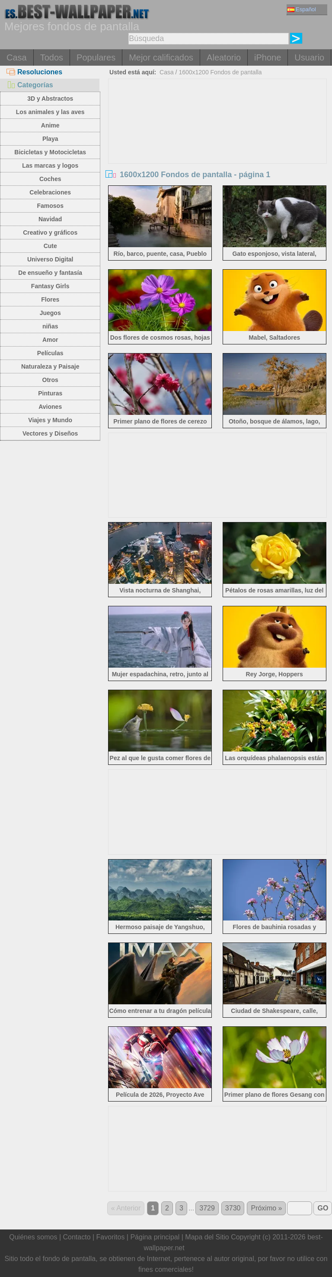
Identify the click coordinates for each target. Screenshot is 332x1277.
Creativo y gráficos (50, 232)
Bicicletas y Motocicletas (50, 152)
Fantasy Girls (50, 286)
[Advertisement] (217, 143)
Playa (50, 138)
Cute (50, 245)
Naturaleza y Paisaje (50, 366)
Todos (51, 57)
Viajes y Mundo (50, 420)
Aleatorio (224, 57)
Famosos (50, 205)
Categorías (29, 85)
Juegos (50, 312)
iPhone (267, 57)
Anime (50, 125)
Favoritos (110, 1237)
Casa (16, 57)
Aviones (50, 406)
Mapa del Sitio (207, 1237)
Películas (50, 353)
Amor (50, 339)
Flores (50, 299)
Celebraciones (50, 192)
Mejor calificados (161, 57)
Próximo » (266, 1208)
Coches (50, 178)
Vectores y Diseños (50, 433)
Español (301, 9)
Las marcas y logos (50, 165)
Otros (50, 379)
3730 (233, 1208)
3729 (207, 1208)
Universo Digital (50, 259)
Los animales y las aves (50, 111)
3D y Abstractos (50, 98)
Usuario (309, 57)
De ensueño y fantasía (50, 272)
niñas (50, 326)
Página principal (154, 1237)
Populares (96, 57)
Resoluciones (34, 72)
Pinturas (50, 393)
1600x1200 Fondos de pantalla (220, 72)
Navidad (50, 219)
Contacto (76, 1237)
